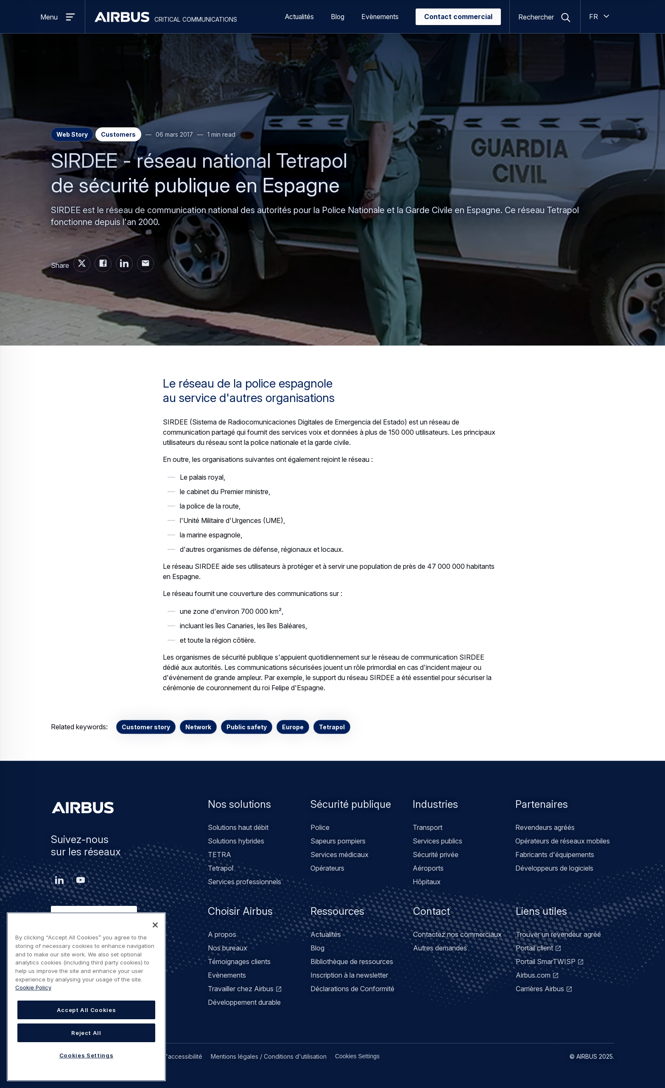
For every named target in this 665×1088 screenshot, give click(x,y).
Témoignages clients (239, 961)
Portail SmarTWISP (546, 961)
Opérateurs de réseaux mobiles (562, 841)
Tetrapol (332, 727)
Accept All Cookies (86, 1009)
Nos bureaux (227, 948)
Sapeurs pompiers (338, 841)
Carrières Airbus (540, 988)
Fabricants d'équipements (554, 854)
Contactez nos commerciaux (457, 934)
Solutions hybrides (236, 841)
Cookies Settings (357, 1056)
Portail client (534, 948)
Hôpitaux (427, 881)
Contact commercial (458, 17)
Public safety (246, 727)
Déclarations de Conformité (352, 988)
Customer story (146, 727)
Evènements (380, 17)
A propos (222, 934)
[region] (86, 996)
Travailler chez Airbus (241, 988)
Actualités (299, 17)
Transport (427, 827)
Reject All (86, 1032)
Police (320, 827)
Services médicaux (339, 854)
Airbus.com (533, 975)
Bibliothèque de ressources (351, 961)
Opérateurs (327, 868)
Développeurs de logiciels (554, 868)
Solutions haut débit (238, 827)
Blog (337, 17)
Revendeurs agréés (545, 827)
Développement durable (244, 1002)
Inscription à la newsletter (349, 975)
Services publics (437, 841)
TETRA (219, 854)
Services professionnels (244, 881)
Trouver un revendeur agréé (558, 934)
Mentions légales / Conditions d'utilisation (269, 1056)
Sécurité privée (435, 854)
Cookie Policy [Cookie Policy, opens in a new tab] (33, 987)
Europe (293, 727)
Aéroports (428, 868)
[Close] (155, 925)
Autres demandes (440, 948)
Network (198, 727)
